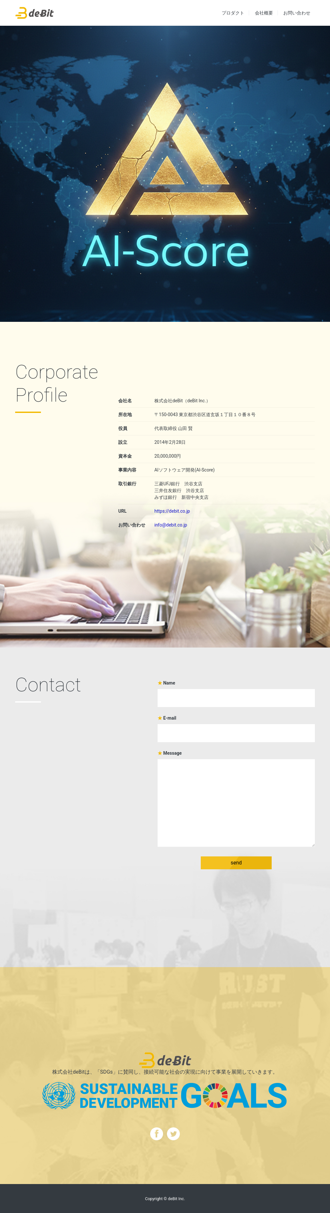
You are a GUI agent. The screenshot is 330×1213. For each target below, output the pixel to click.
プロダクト (233, 12)
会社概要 (264, 12)
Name (236, 690)
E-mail (236, 725)
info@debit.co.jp (170, 524)
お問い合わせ (296, 12)
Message (236, 799)
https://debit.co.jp (172, 511)
